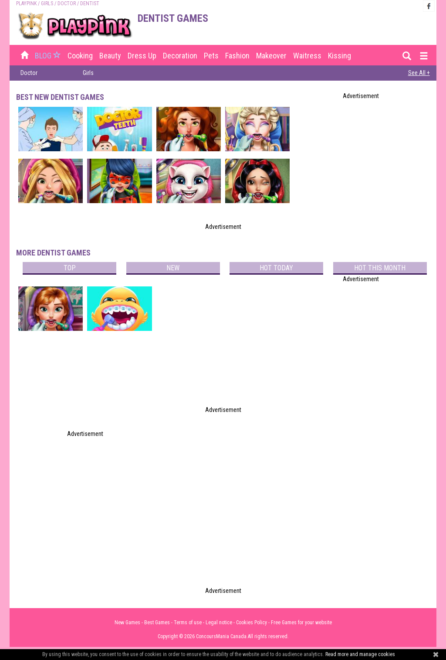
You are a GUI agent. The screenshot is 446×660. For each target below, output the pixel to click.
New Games (127, 622)
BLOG (49, 55)
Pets (211, 55)
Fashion (237, 55)
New (172, 268)
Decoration (180, 55)
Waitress (307, 55)
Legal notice (219, 622)
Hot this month (379, 268)
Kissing (339, 55)
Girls (47, 3)
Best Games (157, 622)
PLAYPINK (26, 3)
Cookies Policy (251, 622)
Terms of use (188, 622)
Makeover (271, 55)
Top (70, 268)
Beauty (110, 55)
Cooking (80, 55)
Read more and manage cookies (360, 654)
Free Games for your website (301, 622)
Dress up (142, 55)
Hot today (276, 268)
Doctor (66, 3)
